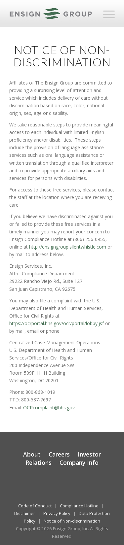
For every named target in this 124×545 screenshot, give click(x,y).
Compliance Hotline (79, 506)
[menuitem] (106, 13)
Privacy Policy (56, 513)
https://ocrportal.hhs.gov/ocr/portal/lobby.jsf (56, 323)
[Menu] (106, 13)
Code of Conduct (35, 506)
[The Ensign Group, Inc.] (51, 13)
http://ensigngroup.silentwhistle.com (67, 247)
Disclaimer (24, 513)
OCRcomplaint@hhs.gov (49, 407)
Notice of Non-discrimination (72, 521)
